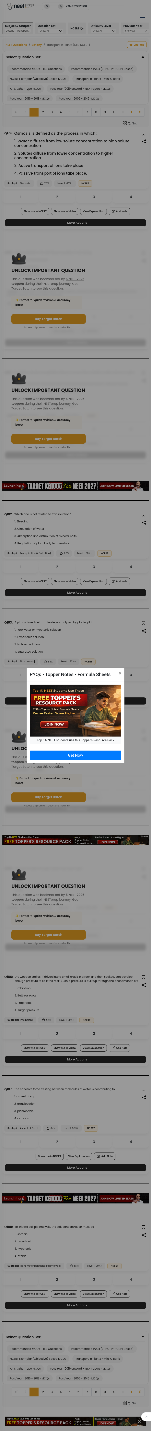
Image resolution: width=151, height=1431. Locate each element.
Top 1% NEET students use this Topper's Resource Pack (75, 740)
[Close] (120, 673)
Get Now (75, 755)
